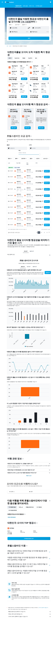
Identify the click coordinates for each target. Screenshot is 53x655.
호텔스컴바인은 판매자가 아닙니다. (29, 611)
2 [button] (41, 232)
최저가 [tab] (10, 58)
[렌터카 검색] (2, 12)
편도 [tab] (36, 58)
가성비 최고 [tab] (16, 58)
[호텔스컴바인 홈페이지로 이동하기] (9, 2)
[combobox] (24, 24)
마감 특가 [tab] (30, 58)
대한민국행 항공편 (12, 517)
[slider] (40, 154)
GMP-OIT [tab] (32, 251)
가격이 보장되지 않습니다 (43, 607)
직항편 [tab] (23, 58)
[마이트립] (2, 19)
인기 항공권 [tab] (39, 507)
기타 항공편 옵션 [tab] (12, 507)
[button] (2, 2)
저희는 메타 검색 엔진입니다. (29, 614)
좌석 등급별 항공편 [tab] (13, 510)
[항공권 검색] (2, 6)
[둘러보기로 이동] (2, 15)
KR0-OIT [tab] (23, 266)
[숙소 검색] (2, 9)
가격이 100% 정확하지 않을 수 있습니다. (29, 616)
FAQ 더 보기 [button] (28, 475)
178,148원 (25, 21)
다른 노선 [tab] (21, 507)
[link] (14, 127)
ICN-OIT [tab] (26, 251)
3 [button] (44, 232)
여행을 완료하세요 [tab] (30, 507)
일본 (10, 46)
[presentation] (36, 21)
